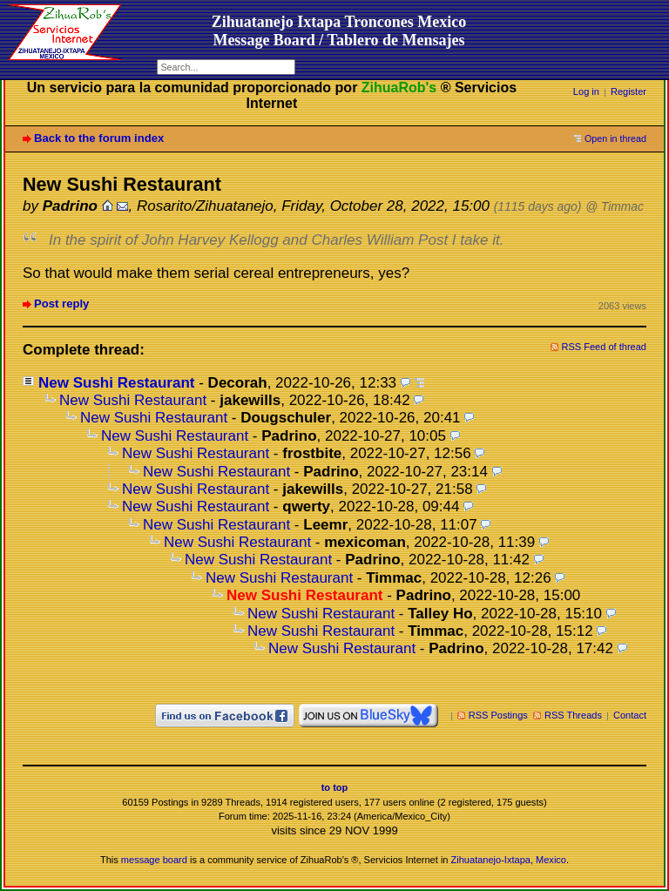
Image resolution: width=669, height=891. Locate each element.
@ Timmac (614, 206)
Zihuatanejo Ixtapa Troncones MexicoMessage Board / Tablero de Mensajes (339, 31)
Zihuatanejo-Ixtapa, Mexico (508, 859)
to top (334, 787)
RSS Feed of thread (604, 346)
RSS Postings (498, 715)
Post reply (61, 303)
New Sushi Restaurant (116, 383)
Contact (629, 715)
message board (154, 859)
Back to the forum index (99, 138)
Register (628, 91)
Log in (586, 91)
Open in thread (615, 138)
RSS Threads (573, 715)
